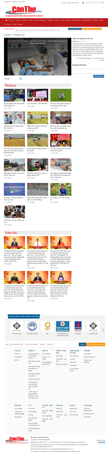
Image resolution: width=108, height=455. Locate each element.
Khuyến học (18, 417)
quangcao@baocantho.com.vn (63, 449)
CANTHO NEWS (31, 344)
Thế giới (50, 20)
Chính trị (18, 20)
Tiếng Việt (7, 2)
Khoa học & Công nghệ (73, 20)
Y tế (63, 20)
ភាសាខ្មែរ (22, 1)
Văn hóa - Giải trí (98, 20)
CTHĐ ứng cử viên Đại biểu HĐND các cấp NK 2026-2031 (33, 395)
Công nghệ (88, 405)
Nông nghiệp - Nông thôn (47, 363)
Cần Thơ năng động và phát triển (28, 29)
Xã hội (30, 20)
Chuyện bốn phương (88, 361)
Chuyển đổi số (86, 20)
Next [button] (103, 330)
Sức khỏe (31, 408)
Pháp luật (73, 365)
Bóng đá (59, 408)
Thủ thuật (87, 417)
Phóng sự (18, 34)
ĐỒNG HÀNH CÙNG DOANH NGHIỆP (23, 316)
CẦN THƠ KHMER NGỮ (14, 344)
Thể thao (8, 24)
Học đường (18, 408)
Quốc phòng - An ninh (75, 352)
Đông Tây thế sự (89, 357)
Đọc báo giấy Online (75, 29)
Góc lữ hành (74, 415)
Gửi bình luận (98, 76)
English (14, 2)
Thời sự (11, 20)
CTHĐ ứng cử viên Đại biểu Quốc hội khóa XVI (33, 385)
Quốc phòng (74, 356)
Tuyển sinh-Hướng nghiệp (19, 413)
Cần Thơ (17, 354)
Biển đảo (73, 362)
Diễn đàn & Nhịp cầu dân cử (34, 375)
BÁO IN (50, 344)
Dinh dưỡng (32, 412)
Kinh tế (24, 20)
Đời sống (59, 356)
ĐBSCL (17, 360)
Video (8, 34)
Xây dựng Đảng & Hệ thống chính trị (33, 356)
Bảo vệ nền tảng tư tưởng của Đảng (34, 368)
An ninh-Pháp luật (40, 20)
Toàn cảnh (87, 354)
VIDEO (42, 344)
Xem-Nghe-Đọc (47, 416)
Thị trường (46, 354)
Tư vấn (30, 415)
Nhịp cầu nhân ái (62, 364)
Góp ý (82, 344)
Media (20, 24)
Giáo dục (57, 20)
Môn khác (59, 412)
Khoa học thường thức (88, 409)
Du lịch (14, 24)
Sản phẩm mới (89, 414)
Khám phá (73, 408)
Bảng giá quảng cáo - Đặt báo (92, 29)
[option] (16, 328)
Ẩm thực (73, 412)
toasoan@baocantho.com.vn (43, 446)
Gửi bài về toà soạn (96, 344)
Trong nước (18, 357)
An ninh (72, 359)
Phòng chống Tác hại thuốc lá (33, 424)
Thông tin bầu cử (34, 379)
